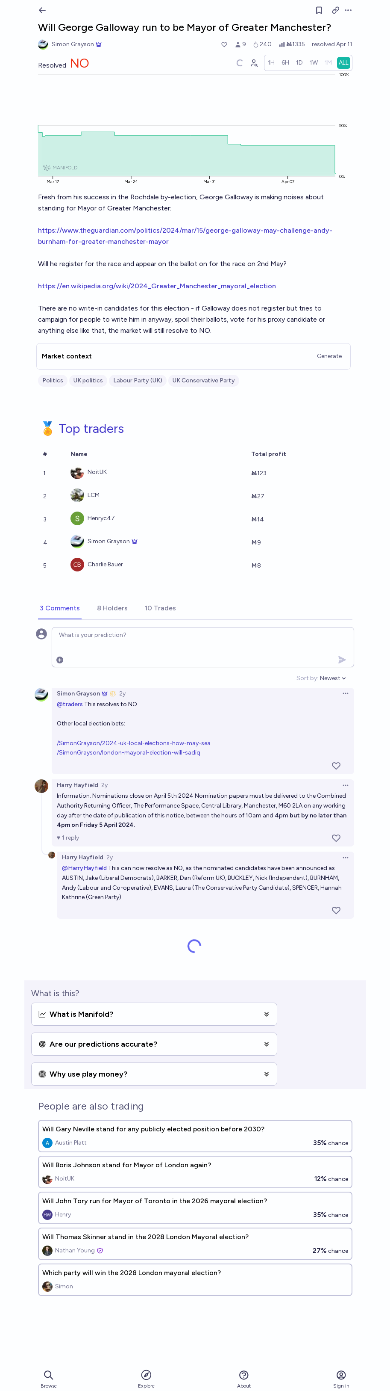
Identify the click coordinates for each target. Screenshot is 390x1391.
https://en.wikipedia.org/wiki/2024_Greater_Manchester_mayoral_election (157, 286)
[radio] (271, 63)
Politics (52, 380)
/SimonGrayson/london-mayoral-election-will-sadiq (128, 752)
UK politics (88, 380)
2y (122, 693)
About (244, 1379)
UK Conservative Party (204, 380)
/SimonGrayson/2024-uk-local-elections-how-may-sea (134, 743)
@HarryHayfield (84, 868)
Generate (329, 356)
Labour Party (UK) (137, 380)
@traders (70, 704)
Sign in (341, 1379)
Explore (146, 1379)
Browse (49, 1379)
